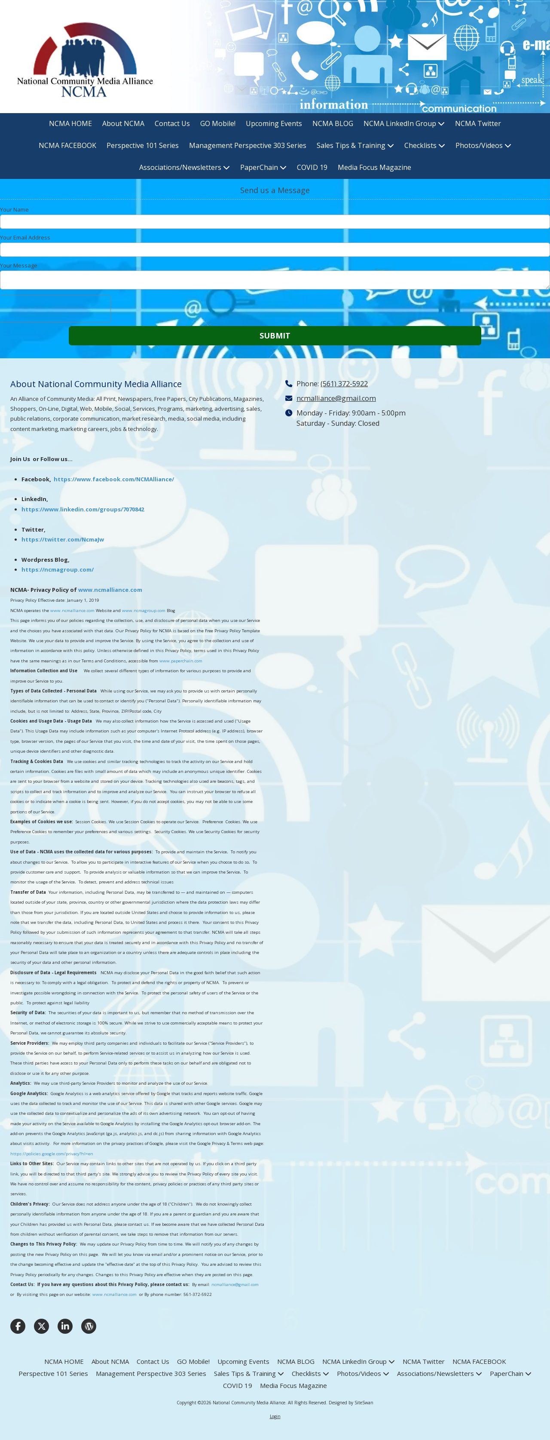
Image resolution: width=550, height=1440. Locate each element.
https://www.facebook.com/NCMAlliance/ (113, 479)
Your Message (18, 265)
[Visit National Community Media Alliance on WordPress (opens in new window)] (88, 1326)
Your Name (14, 209)
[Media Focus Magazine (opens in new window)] (374, 168)
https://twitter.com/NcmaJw (62, 539)
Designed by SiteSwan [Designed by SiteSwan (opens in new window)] (351, 1403)
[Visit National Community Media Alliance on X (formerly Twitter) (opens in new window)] (41, 1326)
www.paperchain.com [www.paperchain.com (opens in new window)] (180, 661)
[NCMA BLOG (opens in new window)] (332, 124)
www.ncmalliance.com (110, 590)
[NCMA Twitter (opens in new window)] (478, 124)
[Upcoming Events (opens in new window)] (274, 124)
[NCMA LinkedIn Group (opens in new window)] (404, 124)
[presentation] (55, 309)
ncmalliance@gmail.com (235, 1284)
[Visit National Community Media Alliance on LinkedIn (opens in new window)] (65, 1326)
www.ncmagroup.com (143, 610)
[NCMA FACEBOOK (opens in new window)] (67, 146)
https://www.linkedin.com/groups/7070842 (82, 509)
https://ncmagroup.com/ (57, 569)
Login (275, 1416)
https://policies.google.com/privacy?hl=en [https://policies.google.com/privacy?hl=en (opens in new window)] (51, 1154)
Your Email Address (25, 237)
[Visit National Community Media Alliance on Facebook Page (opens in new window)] (17, 1326)
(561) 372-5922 (344, 383)
